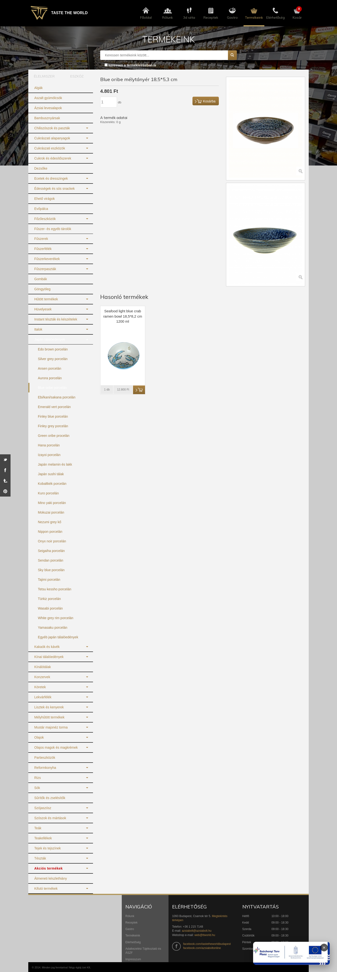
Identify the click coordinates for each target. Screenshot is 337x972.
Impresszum (133, 959)
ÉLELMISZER (44, 76)
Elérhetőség (133, 942)
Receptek (131, 922)
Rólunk (129, 916)
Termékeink (132, 935)
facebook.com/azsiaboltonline (202, 948)
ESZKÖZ (77, 76)
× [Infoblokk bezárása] (324, 947)
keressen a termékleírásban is (132, 65)
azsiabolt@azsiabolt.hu (197, 930)
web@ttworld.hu (204, 935)
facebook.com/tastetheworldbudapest (207, 944)
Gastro (129, 929)
